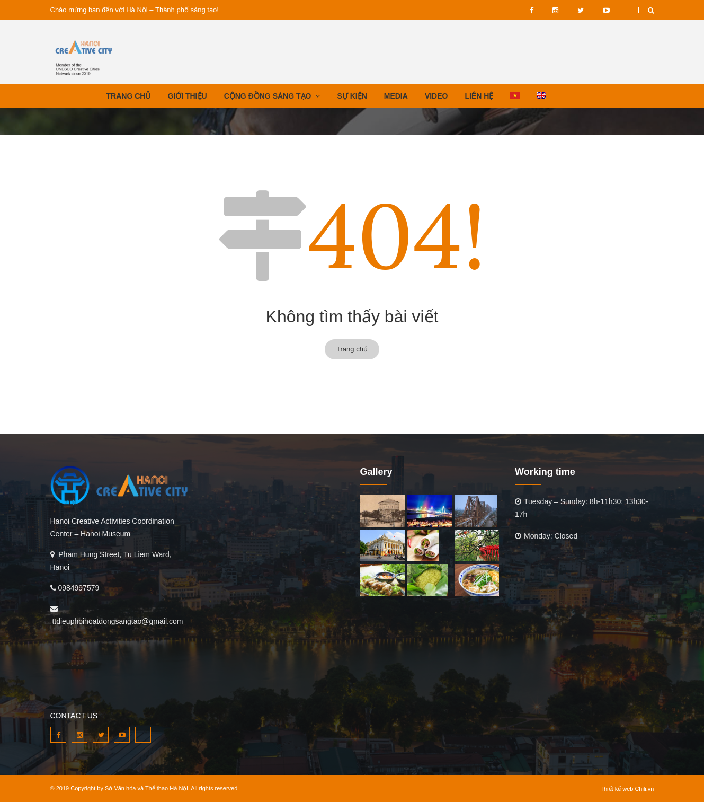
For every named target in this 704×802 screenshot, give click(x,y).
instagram (555, 10)
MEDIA (396, 96)
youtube (606, 10)
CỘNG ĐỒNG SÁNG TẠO (267, 96)
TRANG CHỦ (128, 96)
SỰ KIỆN (352, 96)
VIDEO (628, 10)
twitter (580, 10)
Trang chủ (352, 349)
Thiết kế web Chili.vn (627, 789)
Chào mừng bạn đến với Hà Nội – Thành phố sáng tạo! (134, 10)
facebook (531, 10)
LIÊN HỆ (479, 96)
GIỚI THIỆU (187, 96)
